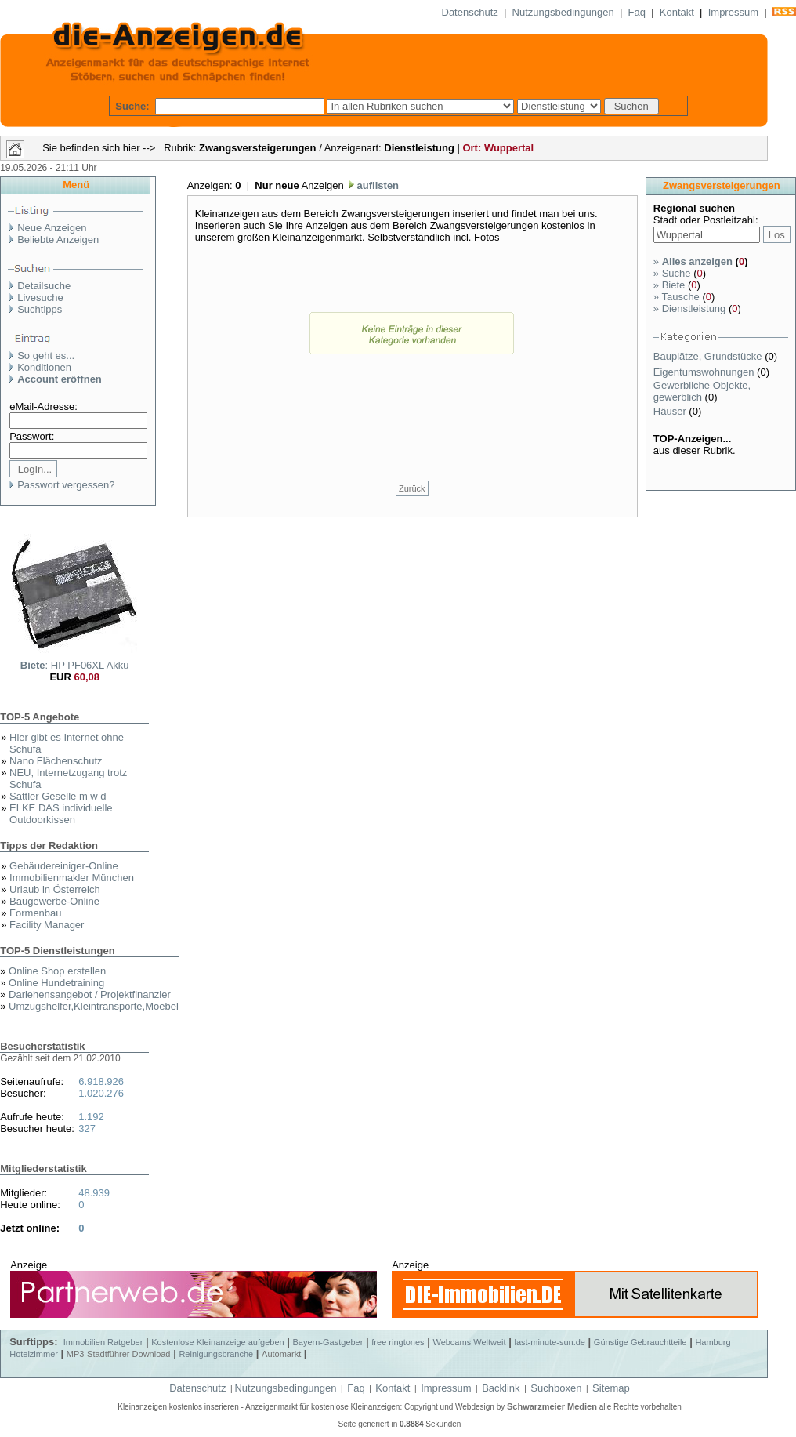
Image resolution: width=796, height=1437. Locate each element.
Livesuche (40, 297)
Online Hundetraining (56, 983)
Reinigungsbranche (216, 1354)
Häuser (671, 411)
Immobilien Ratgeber (103, 1342)
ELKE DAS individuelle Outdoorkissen (61, 814)
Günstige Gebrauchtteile (640, 1342)
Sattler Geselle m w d (58, 796)
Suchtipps (39, 309)
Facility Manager (46, 925)
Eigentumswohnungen (705, 372)
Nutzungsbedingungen (563, 12)
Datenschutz (470, 12)
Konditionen (44, 367)
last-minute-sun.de (549, 1342)
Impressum (733, 12)
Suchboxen (555, 1388)
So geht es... (45, 355)
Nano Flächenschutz (56, 761)
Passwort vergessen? (65, 485)
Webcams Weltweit (468, 1342)
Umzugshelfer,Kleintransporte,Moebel (94, 1006)
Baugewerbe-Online (54, 901)
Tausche (676, 297)
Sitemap (611, 1388)
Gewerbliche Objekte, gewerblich (702, 391)
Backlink (500, 1388)
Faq (637, 12)
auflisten (376, 185)
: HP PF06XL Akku (74, 665)
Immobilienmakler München (71, 878)
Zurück (412, 488)
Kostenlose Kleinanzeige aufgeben (217, 1342)
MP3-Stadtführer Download (119, 1354)
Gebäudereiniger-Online (63, 866)
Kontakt (677, 12)
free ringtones (397, 1342)
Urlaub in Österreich (54, 889)
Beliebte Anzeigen (58, 239)
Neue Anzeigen (51, 228)
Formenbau (35, 913)
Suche (672, 273)
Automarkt (281, 1354)
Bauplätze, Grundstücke (709, 356)
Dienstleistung (689, 308)
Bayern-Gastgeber (328, 1342)
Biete (669, 285)
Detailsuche (44, 286)
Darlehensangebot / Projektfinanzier (90, 994)
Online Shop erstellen (57, 971)
